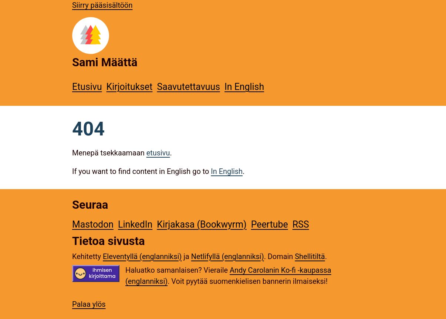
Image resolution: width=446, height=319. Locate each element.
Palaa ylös (89, 304)
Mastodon (93, 224)
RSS (301, 224)
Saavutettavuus (188, 86)
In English (244, 86)
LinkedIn (135, 224)
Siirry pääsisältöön (102, 5)
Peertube (269, 224)
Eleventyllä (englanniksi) (142, 256)
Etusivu (87, 86)
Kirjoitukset (130, 86)
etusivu (158, 153)
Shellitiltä (310, 256)
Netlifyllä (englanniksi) (227, 256)
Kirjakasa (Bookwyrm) (201, 224)
